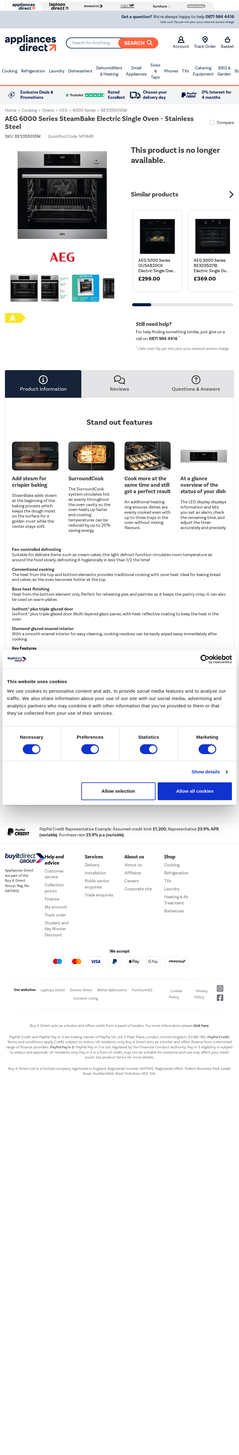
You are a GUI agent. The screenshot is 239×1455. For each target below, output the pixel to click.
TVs (185, 71)
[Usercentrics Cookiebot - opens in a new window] (205, 659)
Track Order (205, 42)
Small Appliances (136, 71)
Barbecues (174, 911)
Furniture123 (142, 990)
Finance (52, 899)
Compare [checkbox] (225, 122)
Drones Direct (81, 990)
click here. (201, 1026)
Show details (206, 771)
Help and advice (54, 860)
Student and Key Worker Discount (56, 929)
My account (56, 907)
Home (10, 110)
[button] (232, 194)
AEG (63, 110)
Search (138, 43)
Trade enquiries (99, 895)
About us (133, 865)
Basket (227, 42)
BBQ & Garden (224, 71)
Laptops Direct (53, 990)
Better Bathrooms (112, 990)
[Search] (112, 42)
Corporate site (138, 889)
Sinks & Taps (155, 71)
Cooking (9, 71)
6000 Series (84, 110)
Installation (95, 873)
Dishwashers (80, 71)
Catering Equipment (203, 71)
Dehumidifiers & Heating (109, 71)
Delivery (92, 865)
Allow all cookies (194, 791)
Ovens (48, 110)
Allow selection (118, 791)
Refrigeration (33, 71)
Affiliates (132, 873)
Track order (55, 915)
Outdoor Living (85, 998)
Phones (171, 71)
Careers (131, 881)
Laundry (56, 71)
